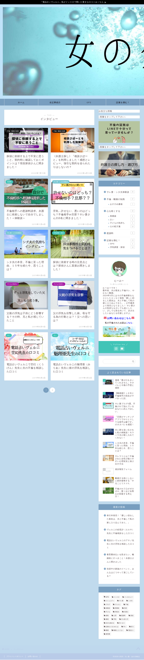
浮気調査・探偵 (122, 247)
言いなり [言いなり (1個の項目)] (122, 623)
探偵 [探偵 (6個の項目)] (131, 616)
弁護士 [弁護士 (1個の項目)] (126, 612)
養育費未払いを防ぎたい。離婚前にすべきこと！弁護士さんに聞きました (120, 558)
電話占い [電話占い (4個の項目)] (131, 630)
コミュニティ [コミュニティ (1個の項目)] (110, 601)
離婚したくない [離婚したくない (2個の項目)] (118, 630)
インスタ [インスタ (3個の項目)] (116, 597)
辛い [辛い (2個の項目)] (124, 627)
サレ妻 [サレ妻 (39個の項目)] (121, 601)
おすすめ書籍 (122, 204)
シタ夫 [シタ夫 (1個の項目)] (130, 601)
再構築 (122, 216)
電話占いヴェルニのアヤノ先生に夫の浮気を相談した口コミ (120, 544)
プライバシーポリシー (14, 656)
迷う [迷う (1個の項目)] (132, 627)
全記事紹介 (55, 102)
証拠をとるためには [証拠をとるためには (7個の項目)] (112, 627)
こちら (129, 323)
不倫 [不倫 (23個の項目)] (126, 605)
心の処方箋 (122, 226)
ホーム (21, 102)
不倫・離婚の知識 (121, 199)
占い (122, 220)
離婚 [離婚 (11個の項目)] (107, 630)
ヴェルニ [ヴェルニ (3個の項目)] (118, 605)
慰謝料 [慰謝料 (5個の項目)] (123, 616)
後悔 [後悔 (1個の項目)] (107, 616)
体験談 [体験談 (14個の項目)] (108, 608)
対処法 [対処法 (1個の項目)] (117, 612)
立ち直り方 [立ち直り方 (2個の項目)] (124, 619)
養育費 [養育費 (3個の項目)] (108, 634)
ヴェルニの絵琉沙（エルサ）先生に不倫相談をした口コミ (120, 532)
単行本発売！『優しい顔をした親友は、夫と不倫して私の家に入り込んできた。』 (120, 519)
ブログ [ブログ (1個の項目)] (108, 605)
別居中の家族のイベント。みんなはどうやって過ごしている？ (120, 572)
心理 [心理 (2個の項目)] (114, 616)
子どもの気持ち (122, 223)
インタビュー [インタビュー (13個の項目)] (128, 597)
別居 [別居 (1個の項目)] (125, 608)
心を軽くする (121, 211)
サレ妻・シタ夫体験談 (121, 192)
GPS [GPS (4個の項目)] (107, 597)
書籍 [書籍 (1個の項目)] (107, 619)
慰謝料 (121, 233)
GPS (89, 102)
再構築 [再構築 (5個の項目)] (117, 608)
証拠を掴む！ (123, 102)
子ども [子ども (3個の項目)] (108, 612)
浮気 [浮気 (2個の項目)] (114, 619)
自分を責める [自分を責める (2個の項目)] (110, 623)
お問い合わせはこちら (119, 318)
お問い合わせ (33, 656)
